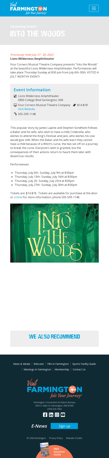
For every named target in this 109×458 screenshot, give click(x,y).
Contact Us (79, 369)
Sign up (64, 426)
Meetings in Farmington (37, 369)
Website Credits (74, 438)
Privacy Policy (56, 438)
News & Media (21, 363)
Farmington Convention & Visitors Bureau (55, 402)
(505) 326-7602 (54, 408)
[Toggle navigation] (94, 8)
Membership (62, 369)
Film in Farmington (58, 363)
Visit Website (26, 109)
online (18, 197)
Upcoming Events (23, 26)
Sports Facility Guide (84, 363)
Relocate (39, 363)
